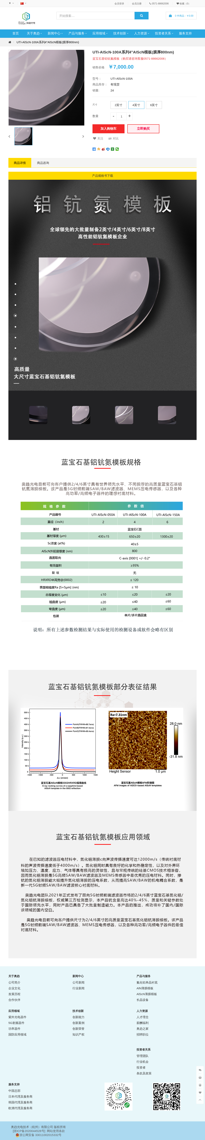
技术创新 (119, 33)
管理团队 (143, 1056)
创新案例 (78, 1023)
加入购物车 (108, 128)
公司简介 (14, 982)
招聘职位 (143, 1034)
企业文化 (14, 988)
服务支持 (185, 33)
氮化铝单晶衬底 (147, 982)
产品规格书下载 (102, 175)
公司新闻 (78, 982)
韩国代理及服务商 (20, 1102)
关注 (98, 138)
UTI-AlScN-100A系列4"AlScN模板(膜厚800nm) (48, 42)
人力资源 (140, 33)
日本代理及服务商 (20, 1096)
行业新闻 (78, 988)
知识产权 (78, 1034)
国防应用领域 (17, 1034)
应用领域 (98, 33)
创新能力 (78, 1017)
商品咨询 (43, 163)
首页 (15, 33)
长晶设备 (143, 1000)
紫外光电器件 (17, 1017)
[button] (9, 136)
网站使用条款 (56, 1131)
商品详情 (20, 163)
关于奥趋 (33, 33)
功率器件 (14, 1028)
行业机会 (143, 1061)
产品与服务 (76, 33)
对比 (114, 138)
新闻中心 (54, 33)
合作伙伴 (14, 1000)
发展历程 (14, 994)
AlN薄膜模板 (145, 988)
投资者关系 (163, 33)
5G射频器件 (16, 1023)
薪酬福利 (143, 1023)
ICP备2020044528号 (30, 1131)
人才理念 (143, 1017)
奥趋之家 (143, 1028)
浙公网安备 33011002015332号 (40, 1135)
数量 (95, 116)
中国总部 (14, 1090)
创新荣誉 (78, 1028)
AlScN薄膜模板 (147, 994)
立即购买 (143, 128)
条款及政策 (144, 1073)
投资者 (141, 1067)
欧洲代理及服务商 (20, 1108)
